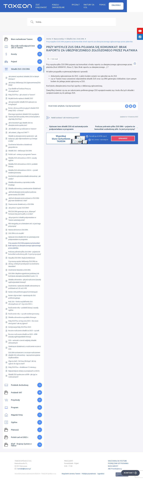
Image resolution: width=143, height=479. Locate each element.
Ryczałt (89, 5)
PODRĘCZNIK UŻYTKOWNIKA (118, 462)
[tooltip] (140, 31)
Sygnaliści (100, 472)
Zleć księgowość (49, 5)
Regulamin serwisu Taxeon (71, 472)
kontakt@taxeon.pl (24, 467)
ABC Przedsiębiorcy (115, 467)
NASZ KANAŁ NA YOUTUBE (117, 459)
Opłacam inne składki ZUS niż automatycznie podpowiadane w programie (67, 126)
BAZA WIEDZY (113, 464)
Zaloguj (132, 5)
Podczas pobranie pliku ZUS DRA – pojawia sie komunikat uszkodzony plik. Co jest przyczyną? (116, 126)
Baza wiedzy (59, 37)
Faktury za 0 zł (104, 5)
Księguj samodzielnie (71, 5)
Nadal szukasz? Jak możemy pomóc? (62, 116)
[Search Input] (74, 20)
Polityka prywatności (89, 472)
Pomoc (118, 5)
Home (48, 37)
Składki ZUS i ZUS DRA (75, 37)
